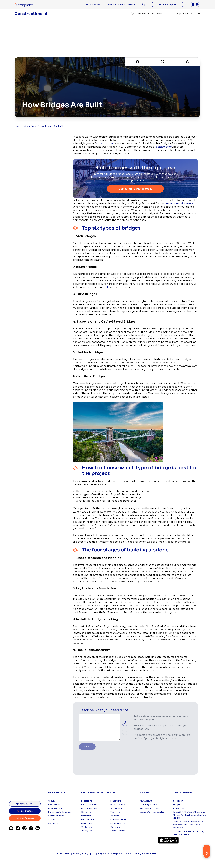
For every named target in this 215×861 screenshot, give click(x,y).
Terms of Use (62, 853)
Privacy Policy (81, 853)
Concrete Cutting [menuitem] (118, 820)
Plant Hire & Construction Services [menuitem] (98, 792)
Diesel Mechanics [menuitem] (118, 823)
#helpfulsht (30, 126)
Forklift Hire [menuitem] (86, 823)
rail (106, 287)
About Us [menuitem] (52, 801)
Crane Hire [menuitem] (86, 812)
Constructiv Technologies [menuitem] (60, 812)
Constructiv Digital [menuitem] (56, 816)
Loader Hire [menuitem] (115, 801)
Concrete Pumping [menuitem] (89, 808)
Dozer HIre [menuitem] (86, 816)
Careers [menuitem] (52, 820)
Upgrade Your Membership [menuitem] (152, 812)
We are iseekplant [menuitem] (57, 792)
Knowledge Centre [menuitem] (148, 805)
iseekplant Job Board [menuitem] (149, 808)
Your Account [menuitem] (146, 801)
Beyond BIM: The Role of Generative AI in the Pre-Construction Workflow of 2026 (189, 815)
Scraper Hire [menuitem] (116, 808)
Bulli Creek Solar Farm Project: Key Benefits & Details (188, 833)
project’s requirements (179, 203)
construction (104, 143)
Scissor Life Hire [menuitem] (117, 831)
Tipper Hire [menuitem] (115, 812)
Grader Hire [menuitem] (86, 827)
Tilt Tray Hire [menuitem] (86, 831)
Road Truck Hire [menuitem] (117, 805)
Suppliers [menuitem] (144, 792)
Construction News (182, 792)
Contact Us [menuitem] (53, 823)
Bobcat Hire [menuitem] (86, 801)
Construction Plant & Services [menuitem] (121, 4)
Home (18, 126)
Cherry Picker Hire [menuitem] (89, 805)
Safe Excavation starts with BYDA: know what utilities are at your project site (188, 825)
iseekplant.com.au (121, 853)
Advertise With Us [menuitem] (56, 808)
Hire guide (177, 805)
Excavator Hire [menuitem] (88, 820)
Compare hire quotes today (135, 188)
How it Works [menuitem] (93, 4)
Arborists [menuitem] (114, 816)
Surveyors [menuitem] (115, 827)
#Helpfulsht (178, 801)
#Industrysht (178, 808)
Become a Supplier (167, 4)
